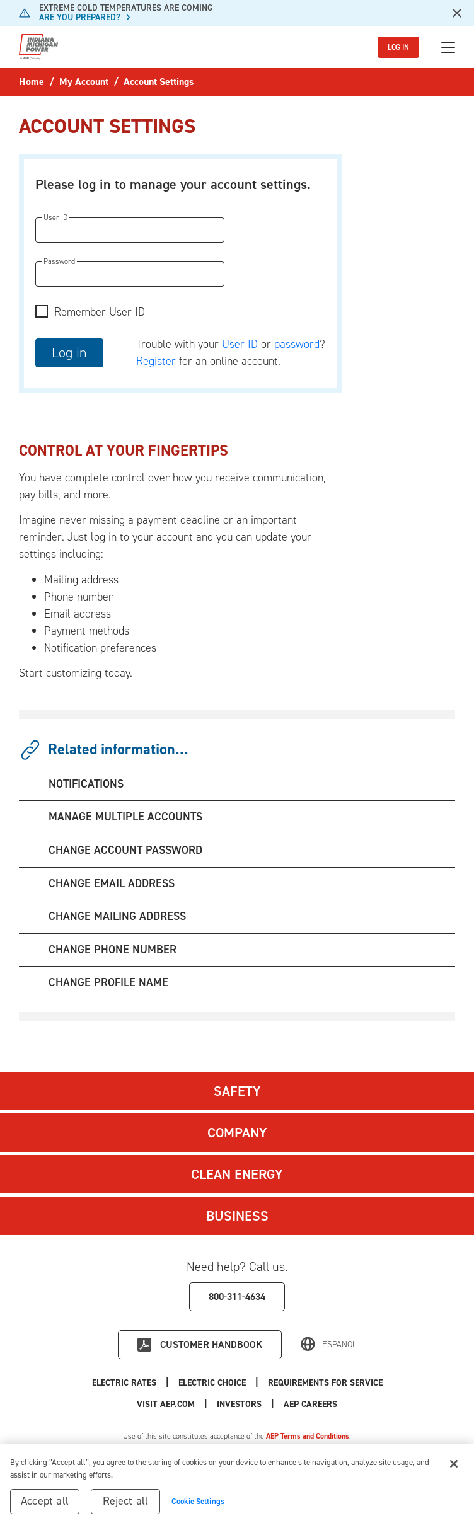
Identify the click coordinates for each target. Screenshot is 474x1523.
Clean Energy (237, 1174)
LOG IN (398, 47)
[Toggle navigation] (448, 47)
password (297, 344)
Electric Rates (124, 1383)
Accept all (45, 1504)
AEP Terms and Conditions (307, 1436)
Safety (237, 1091)
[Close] (454, 1467)
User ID (240, 344)
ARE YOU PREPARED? (79, 17)
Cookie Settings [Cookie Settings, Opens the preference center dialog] (197, 1505)
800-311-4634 (237, 1296)
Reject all (126, 1504)
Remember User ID (99, 311)
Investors (239, 1404)
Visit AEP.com (166, 1404)
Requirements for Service (325, 1383)
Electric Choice (212, 1383)
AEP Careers (310, 1404)
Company (237, 1133)
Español (339, 1344)
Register (156, 361)
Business (237, 1216)
